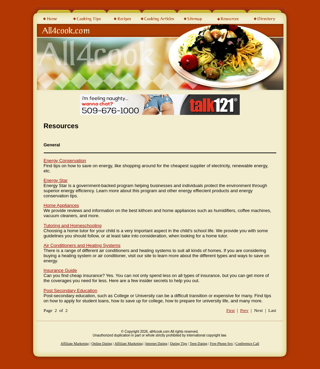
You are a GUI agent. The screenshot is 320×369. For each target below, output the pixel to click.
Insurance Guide (60, 270)
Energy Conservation (65, 160)
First (230, 310)
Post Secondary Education (70, 290)
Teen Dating (198, 343)
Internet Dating (156, 343)
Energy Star (56, 180)
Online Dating (102, 343)
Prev (244, 310)
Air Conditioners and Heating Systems (82, 245)
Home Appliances (61, 205)
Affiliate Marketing (74, 343)
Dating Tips (178, 343)
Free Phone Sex (221, 343)
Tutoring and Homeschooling (73, 225)
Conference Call (247, 343)
